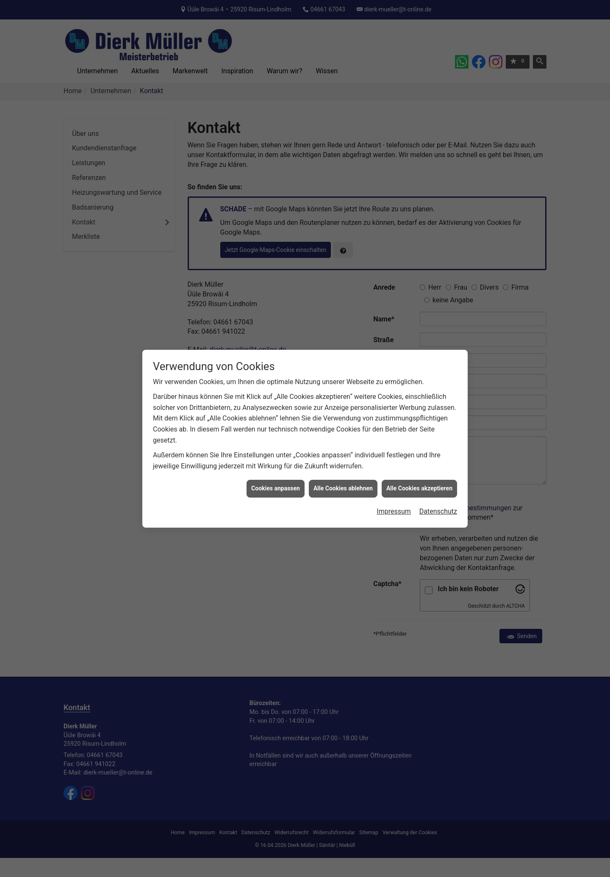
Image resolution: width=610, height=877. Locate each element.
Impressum (394, 496)
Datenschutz (438, 496)
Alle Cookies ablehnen (343, 472)
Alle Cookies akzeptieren (419, 472)
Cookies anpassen (275, 472)
